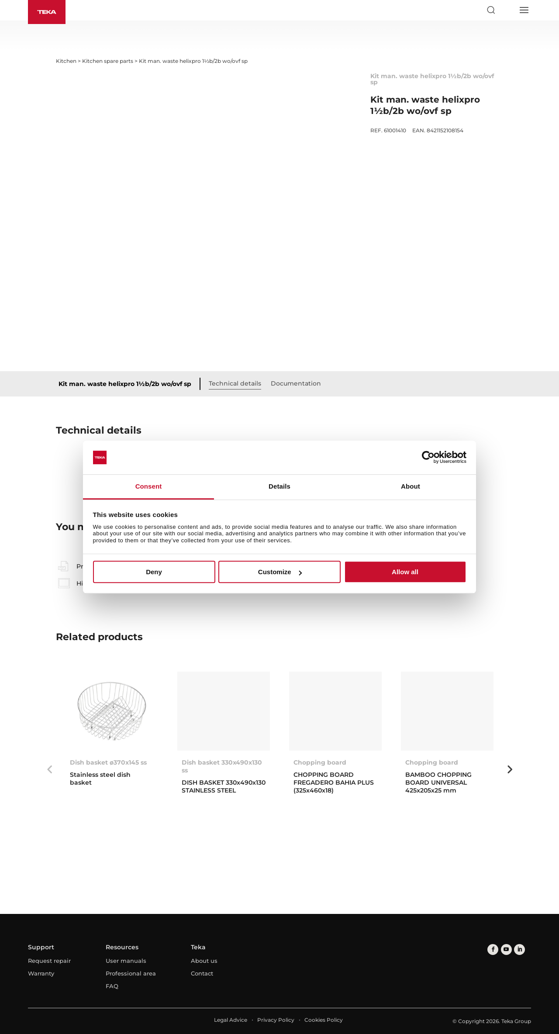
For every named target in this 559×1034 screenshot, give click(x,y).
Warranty (41, 973)
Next (509, 769)
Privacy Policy (275, 1020)
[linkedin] (519, 949)
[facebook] (492, 949)
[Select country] (507, 10)
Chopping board (319, 762)
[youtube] (505, 949)
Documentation (296, 383)
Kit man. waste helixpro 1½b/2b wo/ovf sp (125, 384)
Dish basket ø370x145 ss (108, 762)
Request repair (49, 960)
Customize (280, 572)
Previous (49, 769)
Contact (202, 973)
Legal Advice (230, 1020)
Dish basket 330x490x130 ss (222, 766)
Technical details (235, 383)
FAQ (112, 985)
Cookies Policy (323, 1020)
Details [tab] (279, 486)
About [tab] (410, 486)
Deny (154, 572)
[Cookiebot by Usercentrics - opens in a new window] (428, 457)
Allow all (405, 572)
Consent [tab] (148, 486)
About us (204, 960)
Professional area (131, 973)
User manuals (126, 960)
